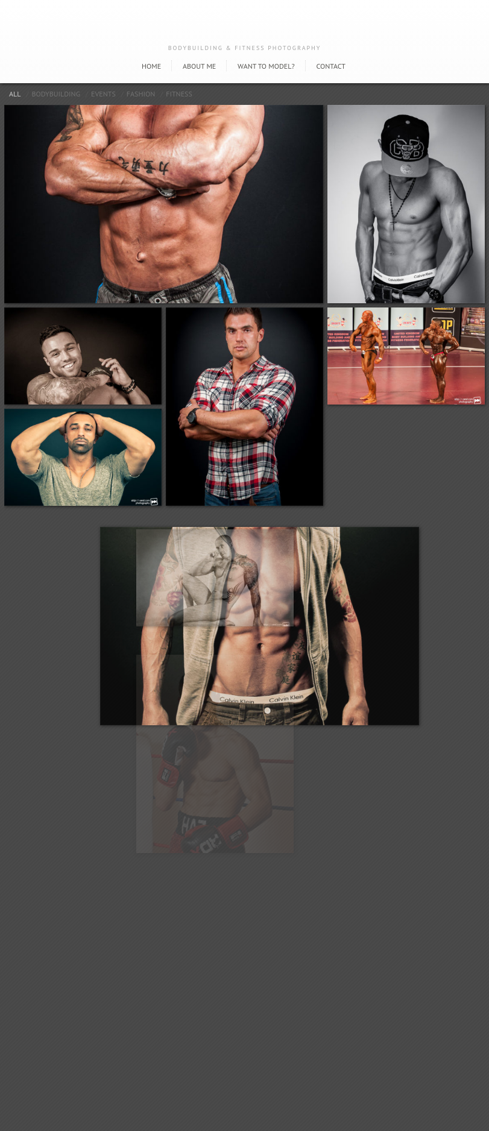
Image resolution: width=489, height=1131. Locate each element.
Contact (330, 66)
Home (151, 66)
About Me (199, 66)
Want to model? (266, 66)
